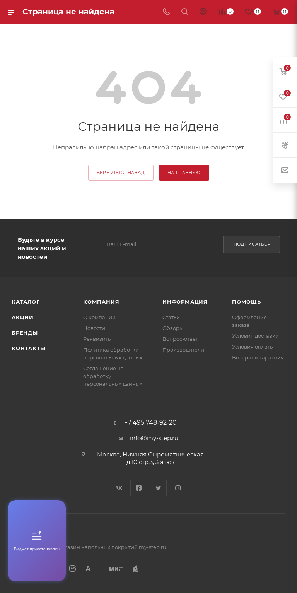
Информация (185, 302)
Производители (183, 350)
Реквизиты (97, 339)
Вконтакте (119, 488)
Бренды (25, 333)
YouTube (178, 488)
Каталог (26, 302)
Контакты (28, 348)
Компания (101, 302)
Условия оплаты (253, 346)
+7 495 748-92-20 (150, 423)
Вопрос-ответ (180, 339)
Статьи (171, 317)
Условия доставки (255, 336)
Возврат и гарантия (258, 357)
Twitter (158, 488)
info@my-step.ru (154, 438)
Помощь (246, 302)
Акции (23, 317)
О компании (99, 317)
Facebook (138, 488)
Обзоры (172, 328)
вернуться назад (121, 172)
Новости (94, 328)
